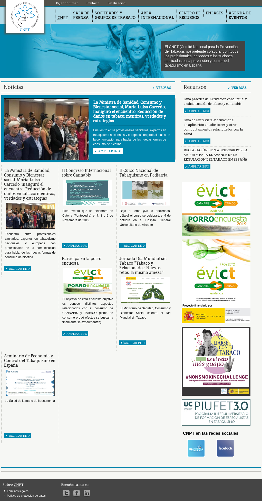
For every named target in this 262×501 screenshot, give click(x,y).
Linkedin (87, 493)
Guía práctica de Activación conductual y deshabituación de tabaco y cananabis (215, 101)
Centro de (190, 15)
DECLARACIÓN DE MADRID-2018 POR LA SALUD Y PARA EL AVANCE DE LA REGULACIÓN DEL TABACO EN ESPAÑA (216, 155)
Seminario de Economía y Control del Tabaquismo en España (29, 360)
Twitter (66, 493)
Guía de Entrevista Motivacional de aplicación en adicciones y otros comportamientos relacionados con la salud (213, 127)
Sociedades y (115, 15)
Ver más (163, 88)
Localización (25, 16)
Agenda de (240, 15)
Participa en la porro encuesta (81, 261)
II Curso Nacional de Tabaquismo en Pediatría (143, 173)
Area (157, 15)
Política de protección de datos (26, 495)
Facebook (76, 493)
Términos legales (17, 491)
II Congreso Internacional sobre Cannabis (86, 173)
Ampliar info (109, 151)
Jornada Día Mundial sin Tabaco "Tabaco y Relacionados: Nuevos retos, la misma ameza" (143, 265)
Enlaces (214, 13)
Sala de (81, 15)
